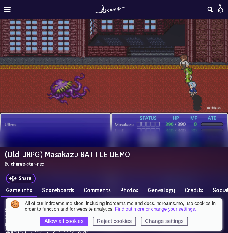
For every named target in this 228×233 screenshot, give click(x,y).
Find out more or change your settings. (155, 209)
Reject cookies (114, 221)
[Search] (210, 9)
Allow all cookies (63, 221)
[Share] (21, 178)
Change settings (164, 221)
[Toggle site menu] (7, 10)
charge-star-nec (27, 164)
